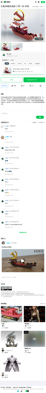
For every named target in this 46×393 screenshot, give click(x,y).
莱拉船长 (27, 323)
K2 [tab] (25, 63)
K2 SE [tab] (30, 63)
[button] (44, 6)
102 (3, 352)
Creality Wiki (22, 387)
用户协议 (3, 387)
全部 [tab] (7, 63)
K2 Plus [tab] (13, 63)
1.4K (3, 327)
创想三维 (15, 387)
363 (26, 352)
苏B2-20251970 (40, 389)
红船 (3, 323)
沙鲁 (3, 373)
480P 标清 (38, 251)
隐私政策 (8, 387)
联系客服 (28, 387)
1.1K (26, 327)
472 (3, 377)
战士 (3, 348)
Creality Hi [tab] (37, 63)
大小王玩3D (13, 243)
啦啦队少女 (28, 348)
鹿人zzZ (9, 54)
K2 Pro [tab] (19, 63)
